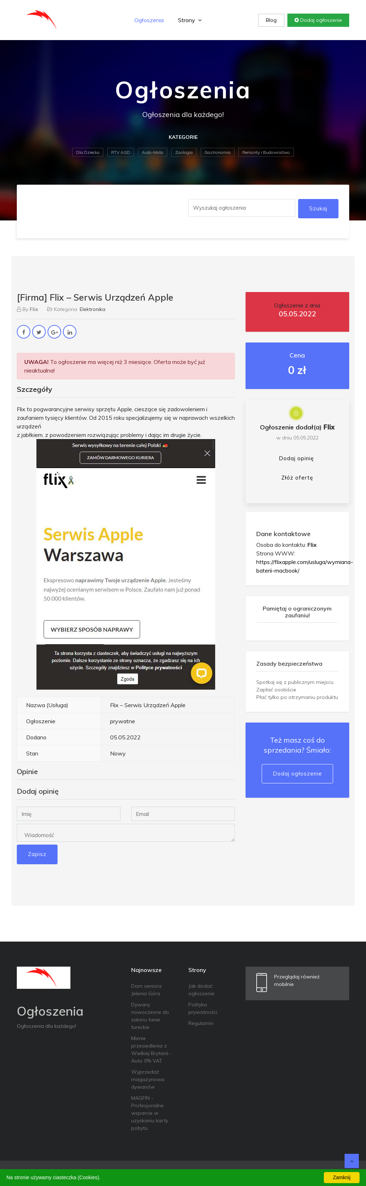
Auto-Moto (152, 152)
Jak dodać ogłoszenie (201, 990)
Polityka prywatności (202, 1008)
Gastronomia (217, 152)
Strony (190, 20)
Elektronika (92, 309)
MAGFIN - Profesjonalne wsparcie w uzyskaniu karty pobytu (149, 1113)
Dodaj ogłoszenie (318, 20)
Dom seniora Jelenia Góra (146, 990)
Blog (271, 20)
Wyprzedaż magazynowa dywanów (147, 1079)
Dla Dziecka (87, 152)
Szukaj (318, 208)
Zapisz (37, 854)
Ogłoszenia (149, 20)
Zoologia (184, 152)
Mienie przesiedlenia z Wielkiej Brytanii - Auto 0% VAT (151, 1049)
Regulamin (200, 1023)
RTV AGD (120, 152)
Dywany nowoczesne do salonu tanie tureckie (150, 1015)
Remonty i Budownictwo (266, 152)
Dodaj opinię (296, 458)
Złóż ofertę (297, 477)
